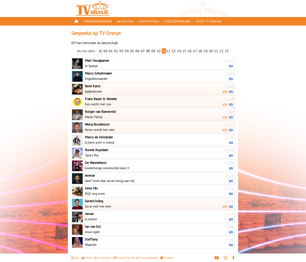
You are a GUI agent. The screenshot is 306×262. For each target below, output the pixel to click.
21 (216, 51)
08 (148, 51)
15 (184, 51)
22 (221, 51)
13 (174, 51)
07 (142, 51)
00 (105, 51)
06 (137, 51)
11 (164, 51)
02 (116, 51)
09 (153, 51)
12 (168, 51)
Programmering (98, 21)
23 (227, 51)
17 (195, 51)
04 (127, 51)
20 (211, 51)
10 (158, 51)
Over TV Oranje (209, 21)
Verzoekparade (177, 21)
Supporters (149, 21)
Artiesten (125, 21)
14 (179, 51)
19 (205, 51)
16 (189, 51)
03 (121, 51)
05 (132, 51)
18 (200, 51)
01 (111, 51)
